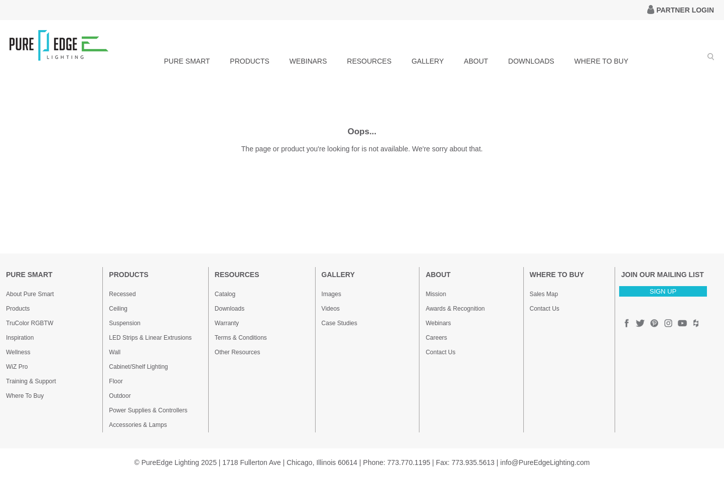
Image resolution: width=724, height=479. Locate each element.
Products (18, 308)
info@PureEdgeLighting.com (545, 462)
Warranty (227, 323)
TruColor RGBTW (29, 323)
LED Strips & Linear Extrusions (150, 337)
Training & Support (31, 381)
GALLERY (427, 61)
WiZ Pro (17, 366)
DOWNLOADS (531, 61)
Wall (114, 352)
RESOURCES (369, 61)
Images (331, 294)
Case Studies (339, 323)
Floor (115, 381)
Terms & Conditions (241, 337)
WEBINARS (308, 61)
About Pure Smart (30, 294)
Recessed (122, 294)
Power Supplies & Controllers (148, 410)
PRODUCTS (249, 61)
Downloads (229, 308)
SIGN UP (663, 291)
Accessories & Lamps (138, 424)
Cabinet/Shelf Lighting (138, 366)
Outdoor (119, 395)
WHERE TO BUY (601, 61)
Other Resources (237, 352)
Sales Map (544, 294)
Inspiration (20, 337)
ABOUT (476, 61)
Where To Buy (25, 395)
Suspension (124, 323)
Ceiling (118, 308)
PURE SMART (187, 61)
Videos (331, 308)
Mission (435, 294)
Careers (436, 337)
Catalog (225, 294)
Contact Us (440, 352)
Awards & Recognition (455, 308)
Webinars (438, 323)
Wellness (18, 352)
